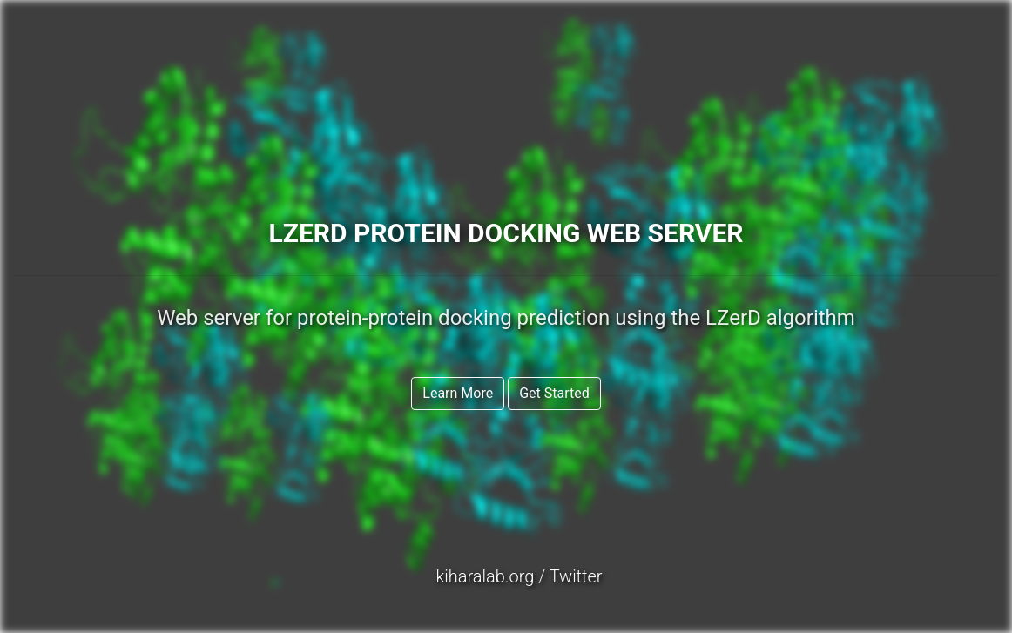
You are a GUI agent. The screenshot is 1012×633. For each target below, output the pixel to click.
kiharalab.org (484, 576)
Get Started (554, 393)
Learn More (457, 393)
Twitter (576, 576)
